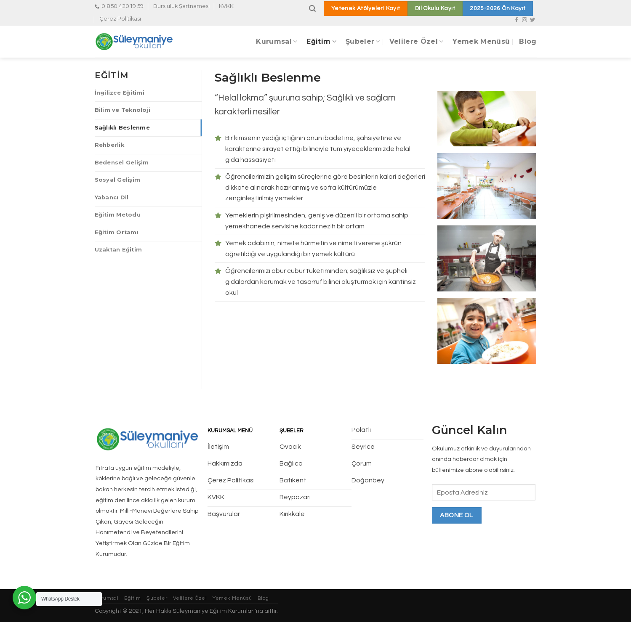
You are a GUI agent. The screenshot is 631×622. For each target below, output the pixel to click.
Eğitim (321, 41)
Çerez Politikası (120, 19)
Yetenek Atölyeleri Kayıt (365, 8)
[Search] (312, 9)
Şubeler (363, 41)
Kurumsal (276, 41)
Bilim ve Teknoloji (123, 110)
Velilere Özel (416, 41)
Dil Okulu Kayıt (435, 8)
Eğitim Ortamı (116, 232)
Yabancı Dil (112, 197)
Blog (527, 41)
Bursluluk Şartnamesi (181, 6)
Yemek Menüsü (481, 41)
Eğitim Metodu (118, 215)
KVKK (226, 6)
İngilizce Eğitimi (119, 93)
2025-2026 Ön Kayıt (497, 8)
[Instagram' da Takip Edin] (524, 20)
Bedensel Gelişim (122, 162)
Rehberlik (109, 145)
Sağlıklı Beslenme (122, 127)
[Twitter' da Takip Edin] (532, 20)
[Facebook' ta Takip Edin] (516, 20)
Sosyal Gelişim (118, 180)
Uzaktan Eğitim (118, 249)
